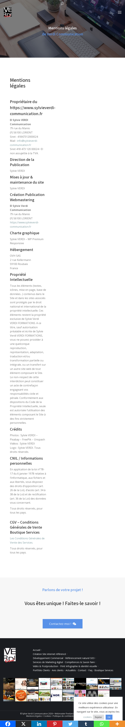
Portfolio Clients (41, 670)
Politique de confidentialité (65, 716)
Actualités (71, 670)
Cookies (47, 716)
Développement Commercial (48, 658)
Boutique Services (103, 670)
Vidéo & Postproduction (45, 666)
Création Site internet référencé (50, 654)
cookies (87, 717)
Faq (90, 670)
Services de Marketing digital (48, 662)
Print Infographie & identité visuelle (78, 666)
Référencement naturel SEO (80, 658)
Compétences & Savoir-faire (80, 662)
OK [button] (109, 717)
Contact (82, 670)
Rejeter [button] (98, 717)
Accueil (36, 650)
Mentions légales (34, 716)
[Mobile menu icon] (120, 12)
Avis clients (57, 670)
